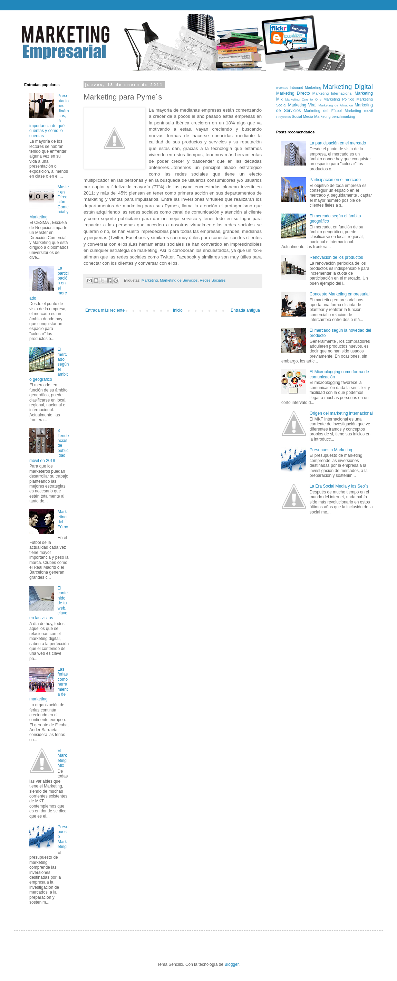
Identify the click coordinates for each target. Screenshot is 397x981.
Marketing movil (359, 111)
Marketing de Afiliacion (335, 105)
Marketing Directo (293, 93)
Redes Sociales (212, 280)
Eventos (282, 87)
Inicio (178, 310)
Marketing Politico (338, 99)
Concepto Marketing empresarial (339, 294)
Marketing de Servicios (178, 280)
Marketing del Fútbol (63, 521)
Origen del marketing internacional (341, 413)
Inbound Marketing (305, 87)
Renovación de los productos (336, 257)
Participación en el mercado (335, 179)
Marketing (150, 280)
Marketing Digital (348, 86)
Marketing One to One (303, 99)
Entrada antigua (245, 310)
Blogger (231, 964)
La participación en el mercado (338, 143)
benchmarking (343, 116)
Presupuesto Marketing (331, 449)
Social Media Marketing (311, 116)
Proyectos (283, 117)
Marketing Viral (302, 105)
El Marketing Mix (62, 758)
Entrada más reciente (105, 310)
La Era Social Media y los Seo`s (339, 486)
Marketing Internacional (332, 93)
